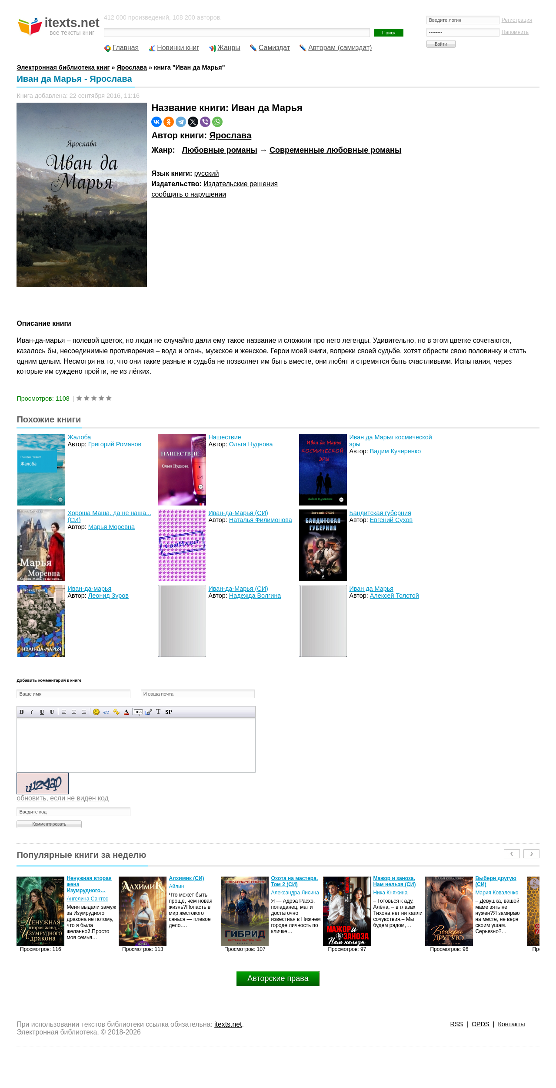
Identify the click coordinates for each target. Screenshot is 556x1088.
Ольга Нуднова (251, 444)
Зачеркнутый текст (52, 711)
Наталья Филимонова (260, 519)
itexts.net (228, 1024)
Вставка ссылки (106, 711)
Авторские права (277, 978)
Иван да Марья (371, 588)
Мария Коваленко (496, 893)
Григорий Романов (115, 444)
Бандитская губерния (380, 512)
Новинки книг (178, 47)
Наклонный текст (32, 711)
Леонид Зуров (108, 595)
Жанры (228, 47)
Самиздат (274, 47)
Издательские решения (240, 183)
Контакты (511, 1024)
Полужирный (22, 711)
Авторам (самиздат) (340, 47)
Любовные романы (219, 150)
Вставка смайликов (96, 711)
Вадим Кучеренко (395, 451)
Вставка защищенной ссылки (116, 711)
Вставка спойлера (168, 711)
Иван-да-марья (89, 588)
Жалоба (79, 437)
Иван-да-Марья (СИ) (238, 512)
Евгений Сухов (391, 519)
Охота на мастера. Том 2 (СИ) (294, 881)
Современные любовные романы (335, 150)
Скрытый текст (138, 711)
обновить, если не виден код (62, 798)
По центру (74, 711)
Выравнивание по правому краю (84, 711)
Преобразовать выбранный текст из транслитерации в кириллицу (158, 711)
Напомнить (515, 32)
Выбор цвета (126, 711)
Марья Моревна (111, 526)
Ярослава (231, 135)
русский (206, 173)
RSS (456, 1024)
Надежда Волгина (255, 595)
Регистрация (517, 20)
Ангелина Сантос (87, 899)
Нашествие (224, 437)
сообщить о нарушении (188, 194)
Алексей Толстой (394, 595)
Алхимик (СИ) (186, 878)
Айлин (176, 887)
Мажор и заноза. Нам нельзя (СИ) (394, 881)
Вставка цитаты (148, 711)
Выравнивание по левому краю (64, 711)
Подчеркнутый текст (42, 711)
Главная (126, 47)
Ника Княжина (390, 893)
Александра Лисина (295, 893)
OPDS (480, 1024)
